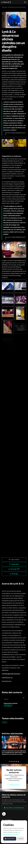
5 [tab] (18, 762)
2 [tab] (11, 762)
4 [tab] (16, 762)
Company (4, 722)
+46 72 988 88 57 (8, 706)
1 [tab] (9, 762)
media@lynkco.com (8, 704)
